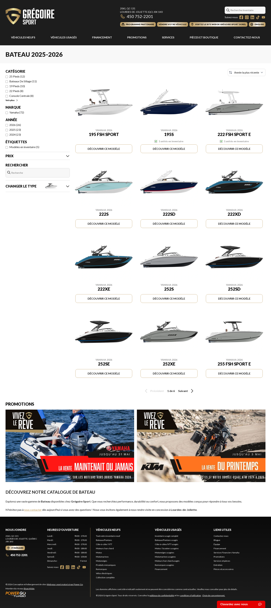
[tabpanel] (67, 548)
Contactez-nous (247, 37)
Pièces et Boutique (204, 37)
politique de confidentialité (161, 595)
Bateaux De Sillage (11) (23, 81)
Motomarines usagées (165, 556)
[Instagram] (247, 17)
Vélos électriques (104, 573)
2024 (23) (15, 134)
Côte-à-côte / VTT (104, 544)
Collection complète (105, 577)
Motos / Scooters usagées (167, 548)
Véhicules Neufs (23, 37)
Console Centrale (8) (21, 95)
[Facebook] (241, 17)
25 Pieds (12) (17, 76)
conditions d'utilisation (190, 595)
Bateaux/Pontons (104, 540)
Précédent (154, 391)
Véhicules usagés (64, 37)
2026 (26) (15, 124)
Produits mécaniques (106, 565)
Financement (102, 37)
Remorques (101, 569)
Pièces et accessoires (224, 569)
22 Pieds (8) (16, 91)
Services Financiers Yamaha (226, 552)
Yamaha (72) (16, 112)
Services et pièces (222, 561)
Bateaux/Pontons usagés (166, 540)
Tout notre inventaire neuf (108, 536)
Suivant (186, 391)
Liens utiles (222, 529)
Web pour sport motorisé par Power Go (65, 584)
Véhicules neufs (108, 529)
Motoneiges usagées (164, 552)
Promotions (137, 37)
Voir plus (12, 100)
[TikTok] (258, 17)
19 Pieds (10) (17, 86)
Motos (99, 552)
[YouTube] (263, 17)
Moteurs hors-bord (105, 548)
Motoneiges (101, 561)
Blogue (217, 540)
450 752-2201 (136, 16)
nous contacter (33, 509)
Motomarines (102, 556)
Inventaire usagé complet (166, 536)
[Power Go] (44, 594)
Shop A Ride (29, 588)
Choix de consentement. (213, 595)
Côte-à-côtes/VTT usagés (166, 544)
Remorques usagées (164, 565)
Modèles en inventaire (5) (24, 147)
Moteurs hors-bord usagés (167, 561)
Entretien (218, 565)
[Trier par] (246, 72)
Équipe (217, 544)
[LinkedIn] (252, 17)
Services (168, 37)
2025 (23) (15, 129)
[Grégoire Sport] (30, 16)
